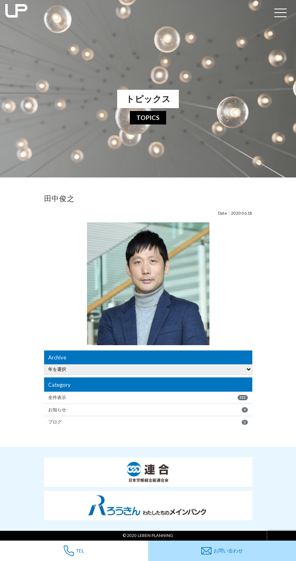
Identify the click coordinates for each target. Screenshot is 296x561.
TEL (74, 550)
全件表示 (148, 397)
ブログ (148, 422)
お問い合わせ (222, 551)
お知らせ (148, 409)
